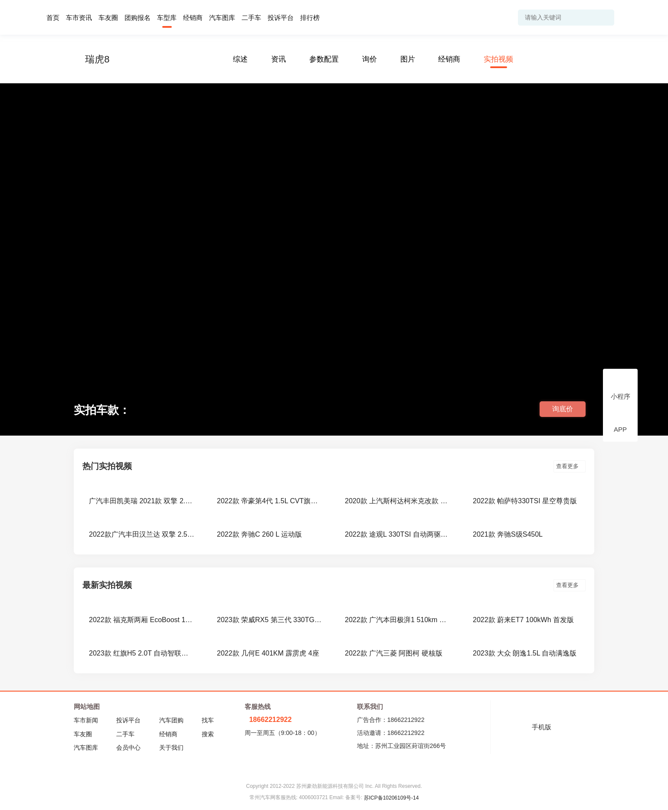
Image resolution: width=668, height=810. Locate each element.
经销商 (193, 17)
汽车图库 (222, 17)
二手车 (251, 17)
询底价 (562, 409)
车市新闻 (86, 720)
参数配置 (324, 59)
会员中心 (128, 747)
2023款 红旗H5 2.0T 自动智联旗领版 (142, 653)
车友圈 (108, 17)
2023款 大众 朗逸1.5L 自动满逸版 (524, 653)
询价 (369, 59)
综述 (240, 59)
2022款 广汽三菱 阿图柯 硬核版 (393, 653)
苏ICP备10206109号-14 (391, 798)
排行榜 (310, 17)
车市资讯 (79, 17)
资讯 (278, 59)
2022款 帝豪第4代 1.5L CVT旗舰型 (270, 501)
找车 (208, 720)
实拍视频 (498, 59)
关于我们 (171, 747)
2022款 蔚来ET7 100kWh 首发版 (523, 619)
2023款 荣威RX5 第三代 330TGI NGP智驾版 (270, 619)
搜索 (208, 734)
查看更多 (569, 466)
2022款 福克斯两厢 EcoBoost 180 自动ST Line (142, 619)
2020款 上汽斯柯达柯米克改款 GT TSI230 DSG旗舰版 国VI (398, 501)
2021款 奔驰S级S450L (508, 534)
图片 (407, 59)
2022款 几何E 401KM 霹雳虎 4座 (268, 653)
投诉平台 (281, 17)
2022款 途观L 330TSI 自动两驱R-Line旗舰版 (398, 534)
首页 (52, 17)
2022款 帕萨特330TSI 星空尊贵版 (525, 501)
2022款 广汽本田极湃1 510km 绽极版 (398, 619)
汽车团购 (171, 720)
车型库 (167, 17)
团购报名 (137, 17)
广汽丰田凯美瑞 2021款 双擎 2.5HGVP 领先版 (142, 501)
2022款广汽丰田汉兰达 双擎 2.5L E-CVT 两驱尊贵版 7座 (142, 534)
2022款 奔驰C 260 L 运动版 (259, 534)
